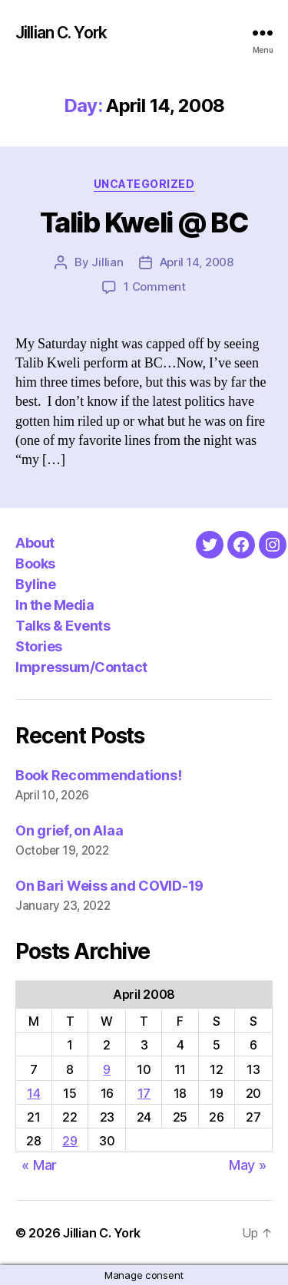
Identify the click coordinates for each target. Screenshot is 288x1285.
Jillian (107, 262)
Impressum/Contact (81, 667)
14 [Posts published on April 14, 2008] (33, 1093)
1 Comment (155, 286)
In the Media (54, 605)
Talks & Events (62, 626)
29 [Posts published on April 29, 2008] (69, 1140)
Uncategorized (144, 183)
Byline (35, 584)
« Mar (39, 1165)
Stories (38, 646)
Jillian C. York (61, 33)
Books (35, 563)
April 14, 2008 (196, 262)
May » (247, 1165)
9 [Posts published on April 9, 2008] (107, 1069)
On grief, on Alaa (69, 830)
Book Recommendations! (98, 775)
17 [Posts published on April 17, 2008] (144, 1093)
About (35, 543)
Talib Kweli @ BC (144, 222)
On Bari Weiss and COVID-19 (109, 886)
